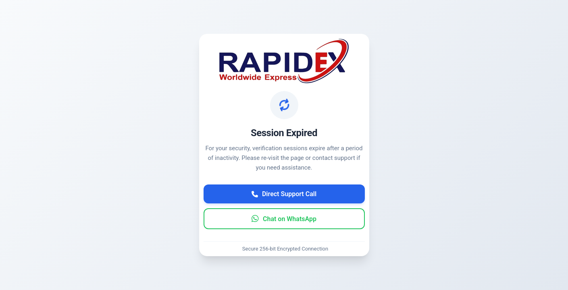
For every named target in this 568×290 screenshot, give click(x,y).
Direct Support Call (284, 194)
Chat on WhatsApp (284, 219)
